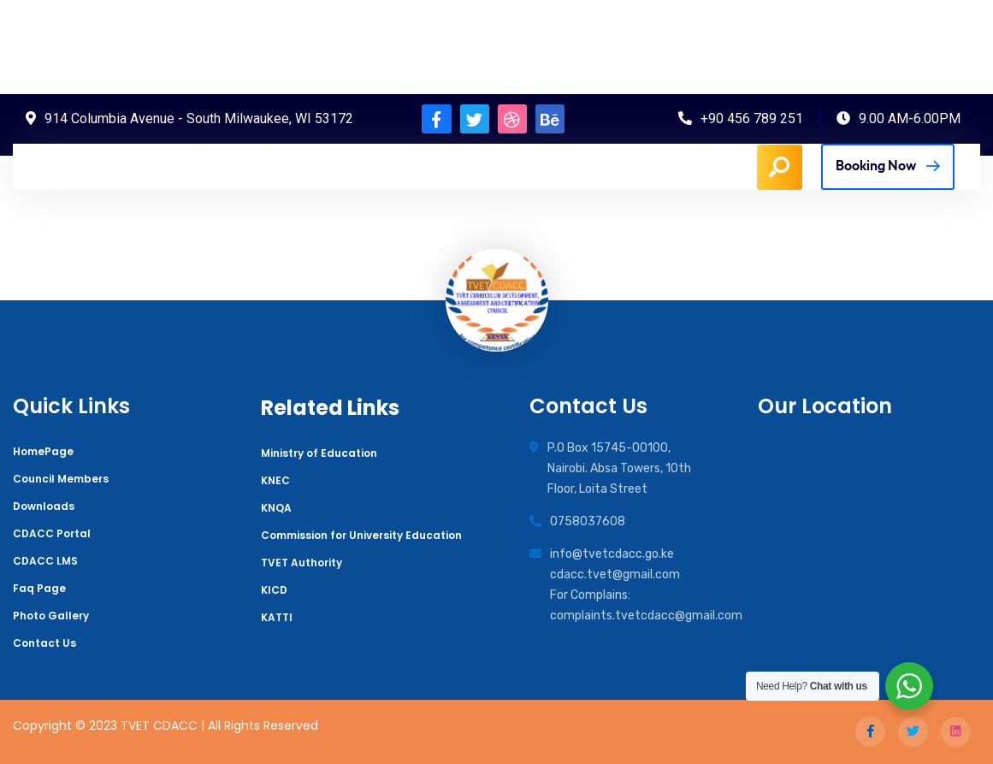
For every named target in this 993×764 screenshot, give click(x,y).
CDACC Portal (52, 533)
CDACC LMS (45, 561)
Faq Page (39, 588)
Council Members (61, 478)
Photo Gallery (51, 615)
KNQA (276, 507)
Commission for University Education (361, 535)
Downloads (43, 506)
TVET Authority (301, 562)
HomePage (43, 451)
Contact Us (44, 643)
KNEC (275, 480)
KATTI (277, 617)
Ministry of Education (319, 453)
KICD (274, 590)
